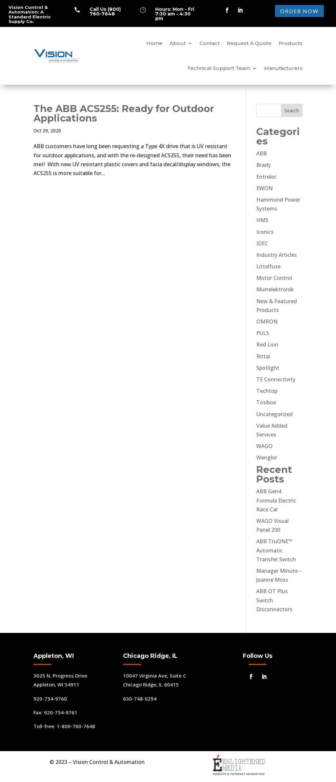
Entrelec (266, 176)
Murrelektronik (275, 289)
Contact (210, 43)
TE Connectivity (275, 379)
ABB (261, 153)
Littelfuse (268, 266)
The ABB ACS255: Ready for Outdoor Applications (123, 113)
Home (154, 43)
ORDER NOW (299, 11)
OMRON (267, 321)
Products (291, 43)
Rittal (263, 356)
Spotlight (267, 367)
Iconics (265, 231)
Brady (263, 164)
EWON (264, 188)
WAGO (264, 446)
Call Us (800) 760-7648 (105, 11)
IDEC (262, 243)
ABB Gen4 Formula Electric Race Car (276, 500)
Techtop (266, 390)
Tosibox (266, 402)
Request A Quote (249, 43)
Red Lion (267, 344)
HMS (262, 220)
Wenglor (266, 457)
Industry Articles (276, 254)
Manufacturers (283, 68)
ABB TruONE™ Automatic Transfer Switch (276, 550)
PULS (262, 333)
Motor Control (274, 277)
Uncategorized (274, 414)
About (178, 43)
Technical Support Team (218, 68)
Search (291, 110)
